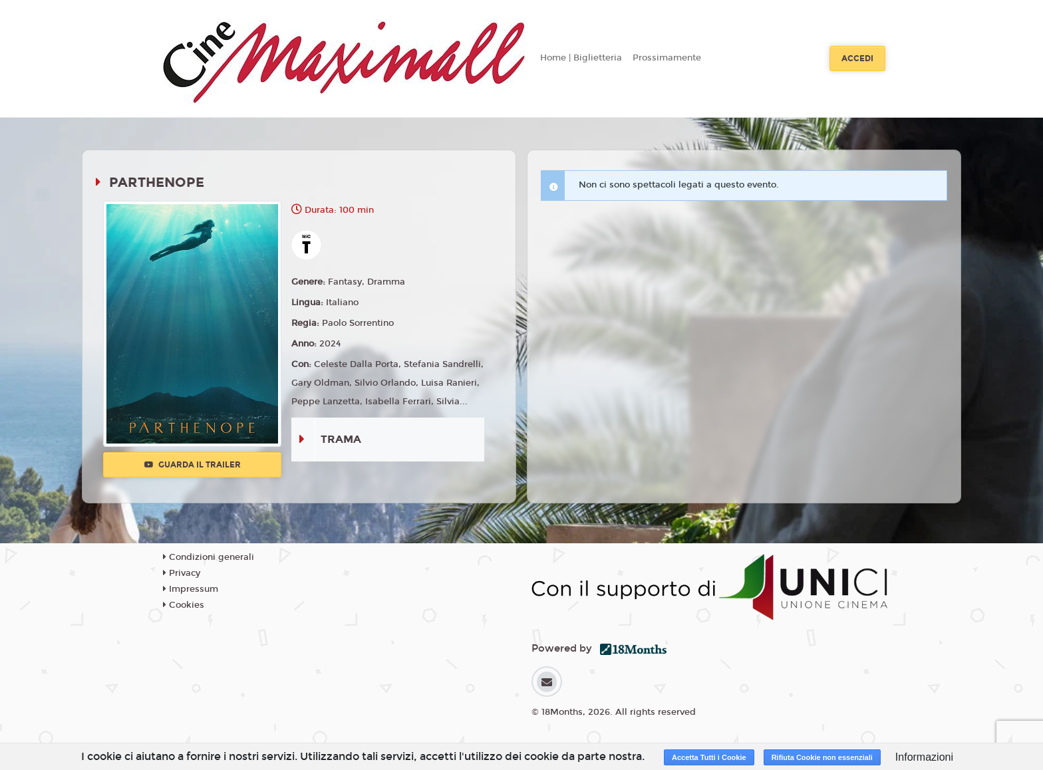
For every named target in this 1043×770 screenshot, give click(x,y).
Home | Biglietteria (581, 58)
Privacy (181, 573)
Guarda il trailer (192, 464)
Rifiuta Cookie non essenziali (822, 757)
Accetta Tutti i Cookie (709, 757)
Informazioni (924, 757)
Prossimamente (667, 58)
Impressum (190, 589)
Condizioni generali (208, 557)
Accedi (857, 58)
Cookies (183, 605)
